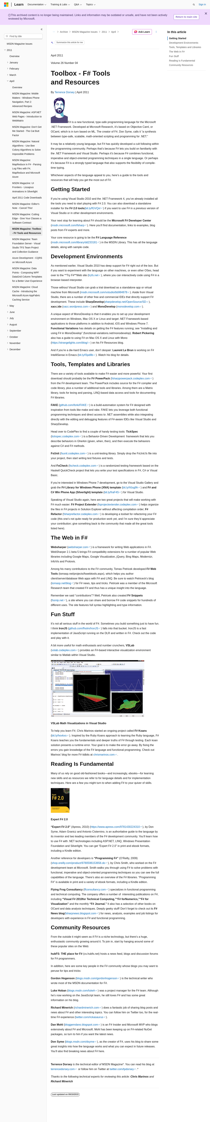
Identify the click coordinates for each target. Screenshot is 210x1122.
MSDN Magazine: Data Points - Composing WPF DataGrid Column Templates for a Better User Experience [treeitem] (27, 274)
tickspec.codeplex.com (65, 436)
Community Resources (181, 65)
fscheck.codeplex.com (82, 465)
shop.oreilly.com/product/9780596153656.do (78, 863)
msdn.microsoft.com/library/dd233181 (74, 242)
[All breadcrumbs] (54, 32)
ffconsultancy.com (95, 889)
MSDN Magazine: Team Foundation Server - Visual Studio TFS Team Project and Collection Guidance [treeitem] (26, 245)
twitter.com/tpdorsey (122, 1069)
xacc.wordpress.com (75, 306)
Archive (64, 31)
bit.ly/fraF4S (111, 492)
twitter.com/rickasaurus (89, 1017)
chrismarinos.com (104, 754)
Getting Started (177, 38)
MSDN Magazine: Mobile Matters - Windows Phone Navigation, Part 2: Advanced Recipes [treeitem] (25, 99)
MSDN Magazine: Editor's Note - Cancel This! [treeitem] (25, 206)
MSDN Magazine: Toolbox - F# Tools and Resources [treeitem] (26, 230)
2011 (104, 31)
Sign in (202, 4)
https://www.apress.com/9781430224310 (115, 826)
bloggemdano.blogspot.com (81, 1024)
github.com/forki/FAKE (73, 405)
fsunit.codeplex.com (73, 453)
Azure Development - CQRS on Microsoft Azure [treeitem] (27, 260)
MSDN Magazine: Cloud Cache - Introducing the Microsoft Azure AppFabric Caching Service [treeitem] (26, 293)
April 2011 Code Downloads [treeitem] (27, 197)
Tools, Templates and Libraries (185, 47)
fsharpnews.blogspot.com (80, 913)
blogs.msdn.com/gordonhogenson (96, 978)
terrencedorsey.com (63, 1069)
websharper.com (78, 547)
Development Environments (183, 42)
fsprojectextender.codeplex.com (117, 504)
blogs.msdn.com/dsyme (80, 1041)
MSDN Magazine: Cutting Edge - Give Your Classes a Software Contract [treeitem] (26, 218)
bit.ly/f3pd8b (85, 354)
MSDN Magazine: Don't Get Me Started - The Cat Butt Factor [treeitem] (26, 131)
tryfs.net (93, 275)
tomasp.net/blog (61, 583)
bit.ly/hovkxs (59, 735)
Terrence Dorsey (65, 92)
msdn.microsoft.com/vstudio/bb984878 (104, 292)
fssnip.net (57, 600)
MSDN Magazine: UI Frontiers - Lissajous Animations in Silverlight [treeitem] (25, 187)
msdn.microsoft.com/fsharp (68, 225)
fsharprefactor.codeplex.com (81, 514)
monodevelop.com (128, 306)
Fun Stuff (174, 56)
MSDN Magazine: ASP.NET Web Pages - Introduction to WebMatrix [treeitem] (27, 116)
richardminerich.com (87, 1007)
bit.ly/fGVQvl (92, 208)
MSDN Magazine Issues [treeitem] (19, 43)
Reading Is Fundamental (182, 60)
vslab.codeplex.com (64, 650)
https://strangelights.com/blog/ (70, 342)
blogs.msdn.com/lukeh (81, 990)
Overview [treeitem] (14, 56)
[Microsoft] (6, 4)
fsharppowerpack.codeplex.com (131, 378)
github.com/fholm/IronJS (83, 628)
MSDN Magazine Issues (85, 31)
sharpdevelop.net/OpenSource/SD (125, 301)
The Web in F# (177, 51)
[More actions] (156, 32)
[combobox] (23, 36)
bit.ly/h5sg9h (130, 487)
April (113, 31)
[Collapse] (41, 29)
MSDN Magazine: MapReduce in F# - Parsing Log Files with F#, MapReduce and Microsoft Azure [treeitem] (26, 168)
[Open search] (193, 5)
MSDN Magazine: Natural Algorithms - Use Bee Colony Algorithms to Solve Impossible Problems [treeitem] (26, 147)
